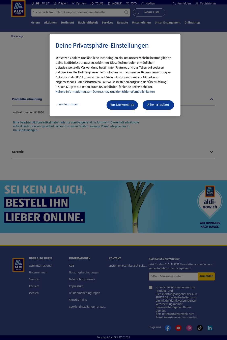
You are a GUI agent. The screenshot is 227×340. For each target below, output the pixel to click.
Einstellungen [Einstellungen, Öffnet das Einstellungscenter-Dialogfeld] (68, 104)
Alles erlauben (158, 105)
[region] (115, 75)
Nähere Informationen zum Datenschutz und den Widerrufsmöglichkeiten (105, 91)
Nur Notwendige (122, 105)
